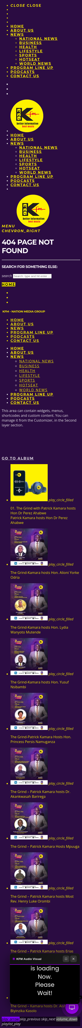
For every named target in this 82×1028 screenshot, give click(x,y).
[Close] (73, 959)
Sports (28, 55)
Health (28, 47)
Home (17, 26)
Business (30, 43)
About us (22, 30)
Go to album (18, 458)
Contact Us (24, 76)
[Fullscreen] (66, 959)
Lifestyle (31, 51)
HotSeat (29, 59)
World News (35, 64)
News (17, 35)
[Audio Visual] (72, 1007)
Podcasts (22, 72)
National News (38, 39)
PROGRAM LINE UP (31, 68)
